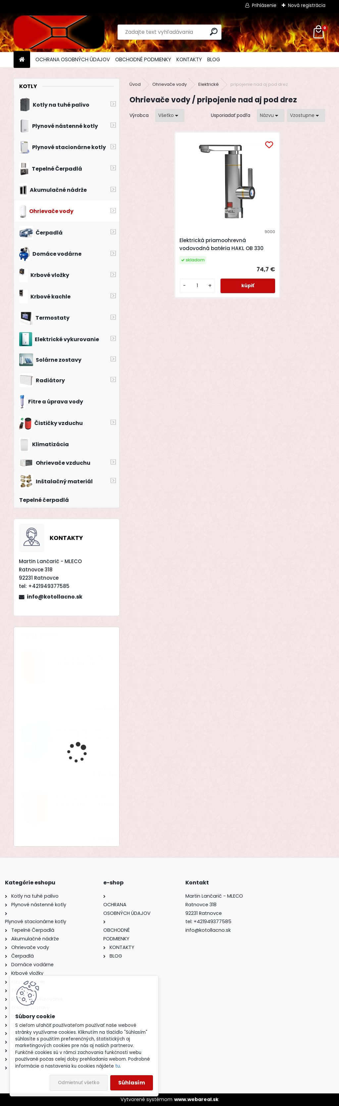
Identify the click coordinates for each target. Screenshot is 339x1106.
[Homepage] (22, 59)
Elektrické (208, 84)
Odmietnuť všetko (78, 1083)
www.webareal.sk (196, 1099)
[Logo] (59, 32)
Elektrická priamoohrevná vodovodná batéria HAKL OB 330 (222, 248)
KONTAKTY (189, 59)
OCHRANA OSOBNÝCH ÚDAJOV (72, 59)
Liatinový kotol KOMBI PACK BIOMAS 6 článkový (85, 800)
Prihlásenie (264, 5)
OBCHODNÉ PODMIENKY (143, 59)
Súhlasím (131, 1082)
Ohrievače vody (169, 84)
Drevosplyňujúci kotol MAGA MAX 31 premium (83, 733)
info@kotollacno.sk (54, 597)
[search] (214, 31)
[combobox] (270, 115)
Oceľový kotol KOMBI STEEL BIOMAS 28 (81, 661)
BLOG (213, 59)
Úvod (135, 84)
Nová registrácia (306, 5)
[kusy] (200, 293)
